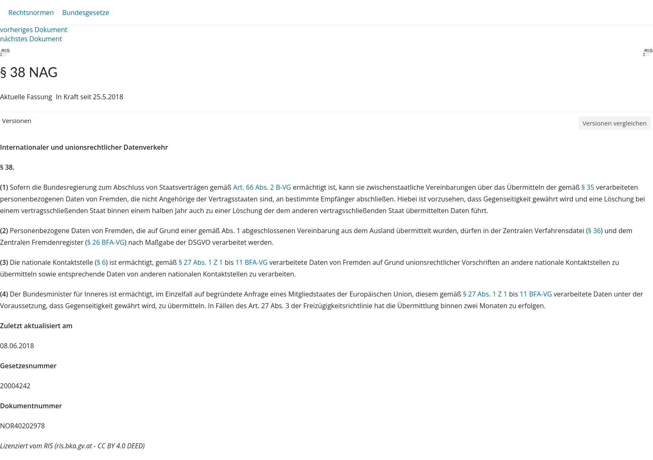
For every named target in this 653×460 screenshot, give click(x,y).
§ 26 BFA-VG (106, 242)
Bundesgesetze (85, 12)
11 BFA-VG (251, 262)
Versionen (16, 120)
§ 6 (101, 262)
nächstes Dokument (31, 38)
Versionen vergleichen (615, 123)
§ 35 (587, 187)
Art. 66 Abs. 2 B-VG (262, 187)
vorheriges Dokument (33, 29)
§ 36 (594, 230)
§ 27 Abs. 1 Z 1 (201, 262)
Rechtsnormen (31, 12)
